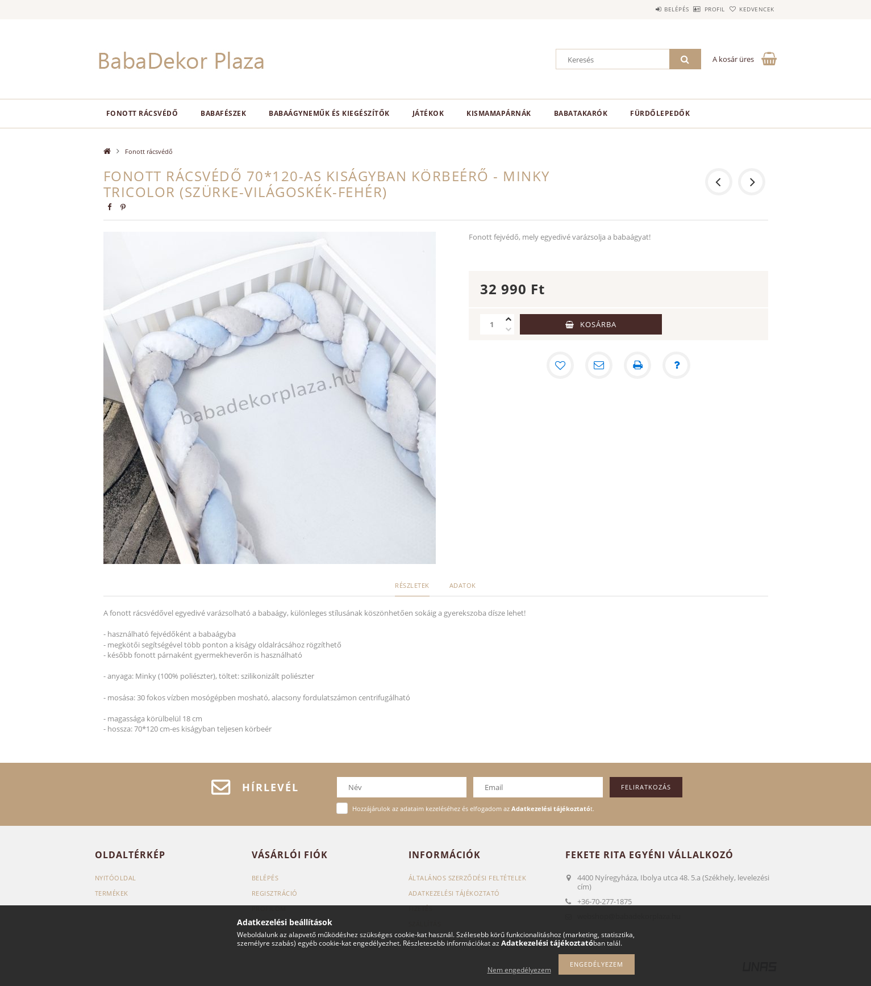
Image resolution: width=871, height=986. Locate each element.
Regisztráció (275, 893)
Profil (696, 9)
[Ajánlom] (598, 365)
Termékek (111, 893)
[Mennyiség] (491, 324)
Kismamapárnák (498, 113)
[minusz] (508, 329)
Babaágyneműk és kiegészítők (329, 113)
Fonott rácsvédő (142, 113)
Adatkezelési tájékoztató (454, 893)
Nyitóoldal (115, 878)
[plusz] (508, 319)
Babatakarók (581, 113)
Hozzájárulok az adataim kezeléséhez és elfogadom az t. (473, 808)
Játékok (428, 113)
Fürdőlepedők (660, 113)
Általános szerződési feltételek (468, 878)
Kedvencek (750, 9)
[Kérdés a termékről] (676, 365)
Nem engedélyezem (519, 970)
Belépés (645, 9)
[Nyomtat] (637, 365)
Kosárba (598, 324)
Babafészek (223, 113)
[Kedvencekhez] (560, 365)
